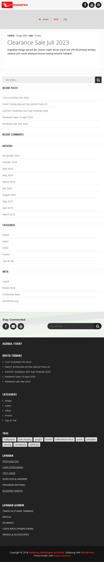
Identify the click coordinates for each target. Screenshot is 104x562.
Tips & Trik (8, 260)
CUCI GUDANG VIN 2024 (15, 97)
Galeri (5, 241)
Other (5, 247)
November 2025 (11, 155)
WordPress (87, 552)
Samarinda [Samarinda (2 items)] (20, 444)
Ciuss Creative (62, 555)
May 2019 (7, 201)
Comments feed (11, 294)
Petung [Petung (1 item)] (7, 444)
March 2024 (8, 181)
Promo (38, 35)
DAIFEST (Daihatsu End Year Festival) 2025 (25, 110)
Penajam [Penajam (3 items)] (91, 439)
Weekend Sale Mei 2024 (15, 123)
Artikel (5, 234)
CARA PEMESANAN (12, 467)
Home (43, 19)
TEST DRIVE (8, 473)
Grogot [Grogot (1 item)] (38, 439)
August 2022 (9, 194)
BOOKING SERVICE (12, 490)
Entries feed (8, 287)
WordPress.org (10, 300)
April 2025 (7, 168)
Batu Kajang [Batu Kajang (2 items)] (25, 439)
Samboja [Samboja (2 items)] (34, 444)
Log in (5, 281)
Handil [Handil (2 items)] (49, 439)
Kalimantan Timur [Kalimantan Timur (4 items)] (64, 439)
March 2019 (8, 214)
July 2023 (7, 188)
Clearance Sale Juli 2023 (38, 42)
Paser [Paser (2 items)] (80, 439)
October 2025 (9, 162)
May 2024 (7, 175)
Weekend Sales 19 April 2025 (17, 117)
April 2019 (7, 207)
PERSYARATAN (10, 461)
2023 (56, 19)
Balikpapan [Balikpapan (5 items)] (9, 439)
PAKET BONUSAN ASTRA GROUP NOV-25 (24, 104)
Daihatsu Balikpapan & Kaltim (46, 552)
